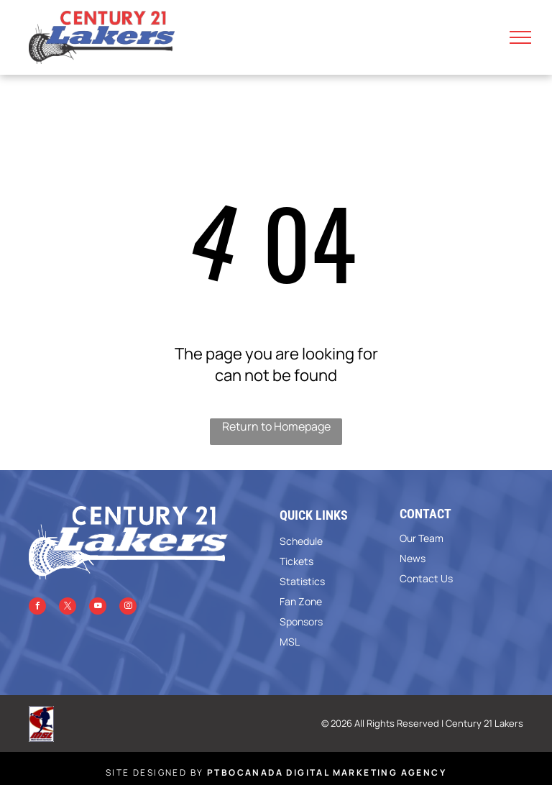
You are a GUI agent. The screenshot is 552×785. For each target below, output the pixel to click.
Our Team (421, 538)
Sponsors (301, 621)
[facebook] (37, 607)
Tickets (296, 561)
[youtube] (97, 607)
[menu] (520, 37)
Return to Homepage (276, 426)
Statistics (302, 581)
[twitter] (67, 607)
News (413, 558)
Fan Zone (301, 601)
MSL (290, 641)
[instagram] (128, 607)
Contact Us (426, 578)
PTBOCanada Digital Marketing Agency (326, 772)
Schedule (301, 541)
